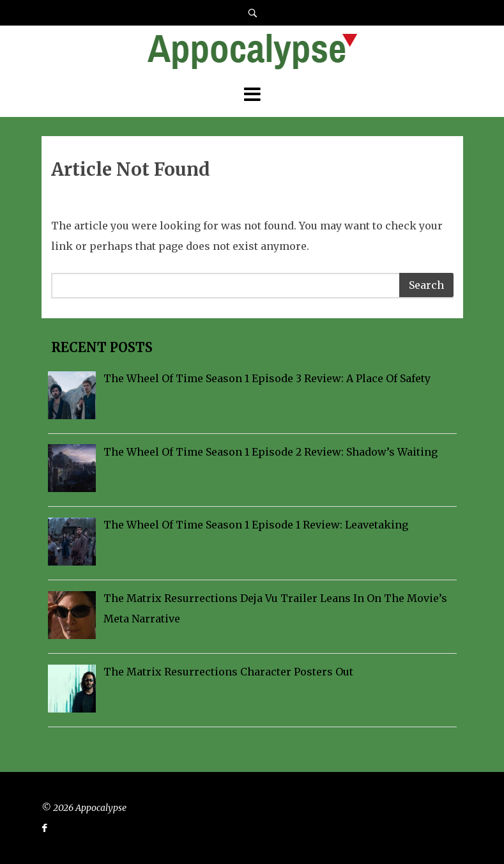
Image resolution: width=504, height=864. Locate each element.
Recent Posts (100, 347)
